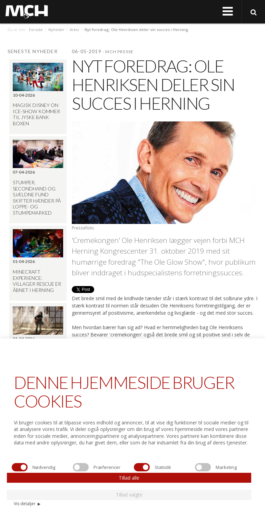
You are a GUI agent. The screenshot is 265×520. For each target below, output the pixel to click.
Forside (36, 29)
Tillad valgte (129, 494)
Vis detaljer (27, 503)
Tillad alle (129, 477)
